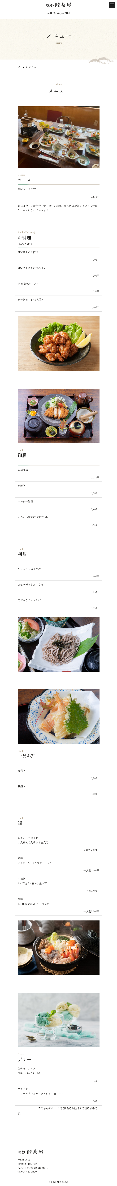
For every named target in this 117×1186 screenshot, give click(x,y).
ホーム (21, 67)
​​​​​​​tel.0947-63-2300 (27, 1171)
